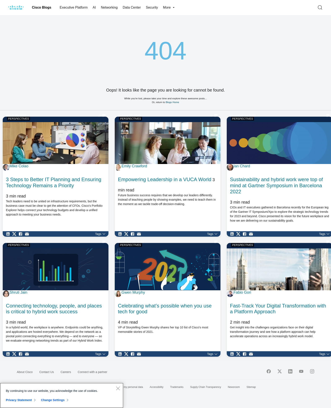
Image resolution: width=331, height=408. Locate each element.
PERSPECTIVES (18, 118)
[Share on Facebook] (21, 234)
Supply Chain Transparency (205, 387)
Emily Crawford (134, 166)
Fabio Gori (242, 292)
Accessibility (156, 387)
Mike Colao (18, 166)
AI (94, 7)
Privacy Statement (19, 400)
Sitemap (251, 387)
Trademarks (177, 387)
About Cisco (25, 372)
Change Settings (53, 400)
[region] (61, 395)
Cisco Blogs (41, 7)
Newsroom (234, 387)
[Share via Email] (28, 234)
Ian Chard (241, 166)
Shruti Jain (18, 292)
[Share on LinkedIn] (9, 234)
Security (152, 7)
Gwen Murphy (133, 292)
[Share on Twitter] (15, 234)
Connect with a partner (92, 372)
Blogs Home (172, 102)
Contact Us (46, 372)
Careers (66, 372)
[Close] (118, 388)
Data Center (132, 7)
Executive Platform (73, 7)
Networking (109, 7)
